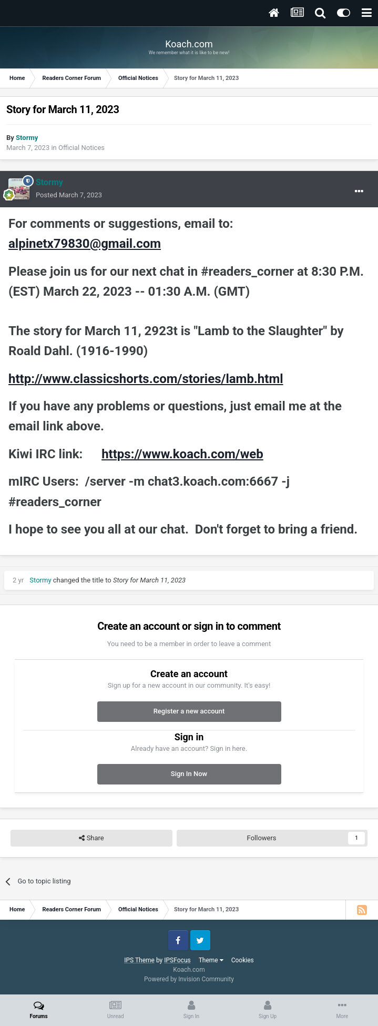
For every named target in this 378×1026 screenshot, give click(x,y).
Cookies (242, 960)
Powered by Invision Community (189, 979)
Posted (69, 195)
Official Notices (81, 148)
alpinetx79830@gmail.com (84, 243)
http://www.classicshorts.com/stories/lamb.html (145, 378)
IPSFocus (177, 960)
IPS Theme (139, 960)
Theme (211, 960)
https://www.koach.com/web (182, 454)
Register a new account (189, 711)
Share (91, 838)
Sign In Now (189, 774)
